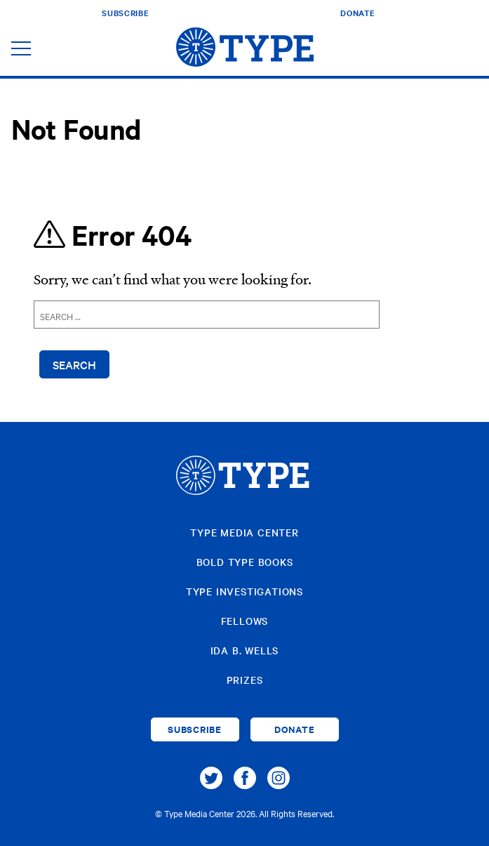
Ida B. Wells (244, 650)
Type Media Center (244, 532)
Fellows (245, 621)
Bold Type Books (244, 562)
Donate (357, 12)
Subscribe (125, 12)
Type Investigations (244, 591)
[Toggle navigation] (21, 49)
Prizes (245, 680)
